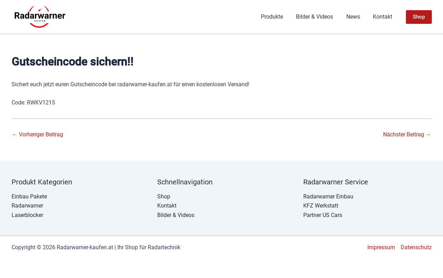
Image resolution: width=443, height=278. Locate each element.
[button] (419, 17)
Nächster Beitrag (407, 134)
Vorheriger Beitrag (37, 134)
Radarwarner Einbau (328, 196)
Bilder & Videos (319, 16)
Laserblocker (27, 215)
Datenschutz (416, 247)
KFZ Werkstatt (320, 205)
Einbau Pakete (29, 196)
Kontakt (383, 16)
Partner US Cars (322, 215)
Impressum (381, 247)
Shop (163, 196)
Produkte (279, 16)
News (356, 16)
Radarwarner (27, 205)
